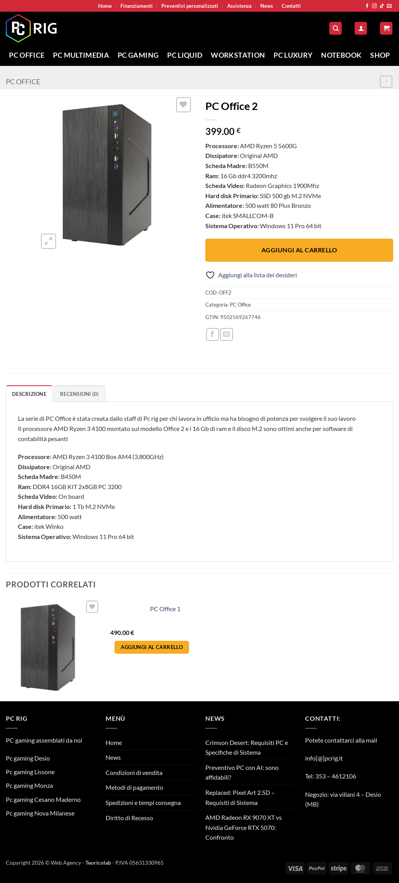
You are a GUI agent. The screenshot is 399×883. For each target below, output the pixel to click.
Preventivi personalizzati (189, 6)
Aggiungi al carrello (299, 250)
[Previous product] (386, 82)
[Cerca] (335, 28)
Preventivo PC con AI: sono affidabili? (242, 772)
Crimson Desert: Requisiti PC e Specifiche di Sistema (246, 747)
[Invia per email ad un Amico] (226, 334)
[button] (361, 28)
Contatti (291, 6)
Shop (380, 55)
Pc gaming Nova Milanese (40, 813)
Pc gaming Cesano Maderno (43, 799)
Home (105, 6)
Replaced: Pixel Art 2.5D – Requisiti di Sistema (240, 797)
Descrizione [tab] (29, 394)
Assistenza (239, 6)
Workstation (238, 55)
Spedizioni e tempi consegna (143, 802)
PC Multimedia (81, 55)
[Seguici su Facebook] (367, 6)
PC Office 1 (165, 608)
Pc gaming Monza (29, 785)
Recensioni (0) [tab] (79, 394)
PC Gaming (138, 55)
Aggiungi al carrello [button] (152, 647)
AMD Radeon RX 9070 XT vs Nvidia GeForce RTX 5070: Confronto (243, 827)
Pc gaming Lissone (30, 771)
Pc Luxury (293, 55)
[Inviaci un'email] (389, 6)
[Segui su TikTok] (382, 6)
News (266, 6)
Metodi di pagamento (134, 787)
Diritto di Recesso (129, 817)
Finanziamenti (136, 6)
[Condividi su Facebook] (212, 334)
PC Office (26, 55)
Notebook (341, 55)
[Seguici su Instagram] (374, 6)
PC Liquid (184, 55)
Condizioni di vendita (134, 772)
